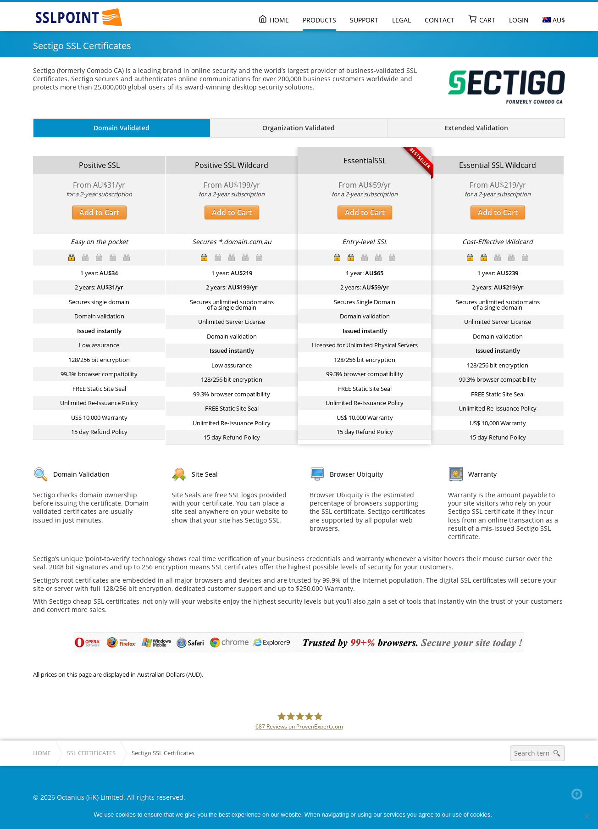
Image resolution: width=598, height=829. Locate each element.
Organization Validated (298, 127)
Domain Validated (122, 127)
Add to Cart (99, 212)
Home (42, 753)
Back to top (578, 794)
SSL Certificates (91, 753)
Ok (500, 814)
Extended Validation (476, 127)
